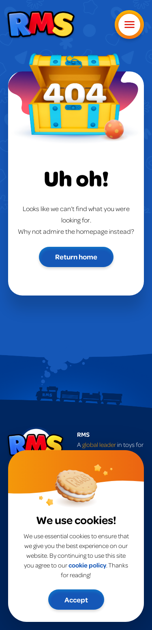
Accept (76, 599)
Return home (76, 256)
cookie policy (87, 565)
